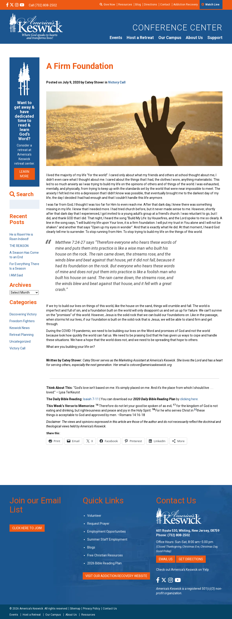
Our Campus (169, 37)
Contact (165, 4)
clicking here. (189, 399)
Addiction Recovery (185, 4)
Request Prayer (98, 523)
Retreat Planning (22, 334)
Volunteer (94, 515)
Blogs (91, 547)
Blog (138, 4)
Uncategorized (20, 341)
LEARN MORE (24, 174)
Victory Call (117, 82)
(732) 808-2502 (178, 535)
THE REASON (19, 246)
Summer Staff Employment (107, 539)
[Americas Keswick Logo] (36, 26)
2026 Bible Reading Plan (104, 563)
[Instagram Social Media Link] (17, 5)
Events (116, 37)
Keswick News (20, 328)
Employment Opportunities (106, 531)
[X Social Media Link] (12, 5)
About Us (194, 37)
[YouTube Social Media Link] (22, 5)
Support (214, 37)
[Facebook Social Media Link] (7, 5)
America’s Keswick (31, 608)
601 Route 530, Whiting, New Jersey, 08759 (187, 530)
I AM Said (16, 275)
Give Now (109, 4)
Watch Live (212, 4)
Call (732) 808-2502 (43, 5)
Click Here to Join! (27, 528)
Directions (150, 4)
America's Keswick (168, 588)
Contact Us (176, 500)
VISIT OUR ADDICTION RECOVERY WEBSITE (116, 576)
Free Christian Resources (105, 555)
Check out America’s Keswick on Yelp (182, 569)
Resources (125, 4)
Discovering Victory (23, 314)
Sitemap (75, 608)
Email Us (166, 559)
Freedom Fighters (22, 321)
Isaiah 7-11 (91, 399)
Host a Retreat (140, 37)
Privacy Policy (91, 608)
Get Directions (191, 559)
